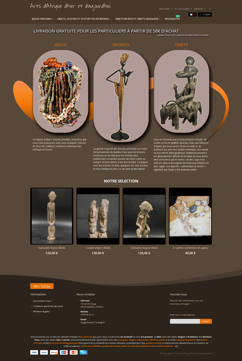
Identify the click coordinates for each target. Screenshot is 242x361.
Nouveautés (172, 18)
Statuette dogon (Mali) (51, 248)
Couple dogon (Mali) (98, 248)
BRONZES (121, 44)
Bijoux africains (41, 18)
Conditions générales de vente (48, 306)
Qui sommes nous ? (42, 300)
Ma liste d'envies (181, 9)
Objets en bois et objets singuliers (136, 18)
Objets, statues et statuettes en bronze (83, 18)
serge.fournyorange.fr (93, 322)
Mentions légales (41, 311)
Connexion (198, 9)
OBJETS (181, 44)
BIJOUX (60, 44)
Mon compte (164, 9)
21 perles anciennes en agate (190, 248)
